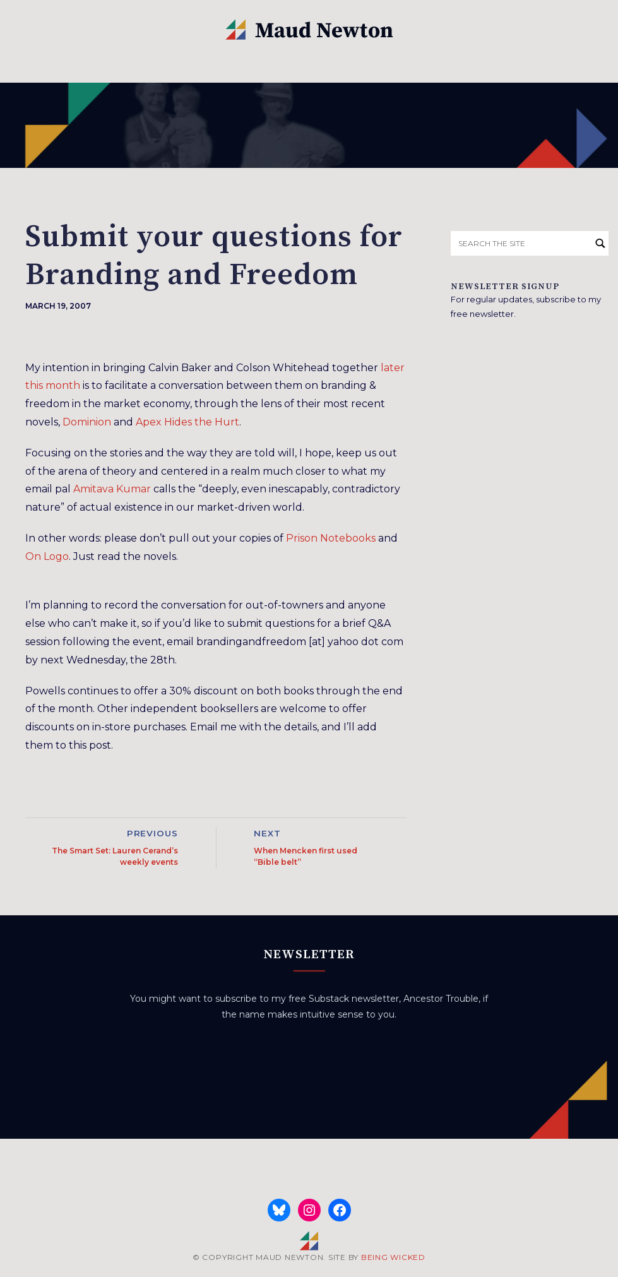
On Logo (47, 556)
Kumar (133, 489)
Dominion (86, 422)
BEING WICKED (393, 1257)
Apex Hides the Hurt (187, 422)
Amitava (93, 489)
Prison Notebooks (331, 538)
